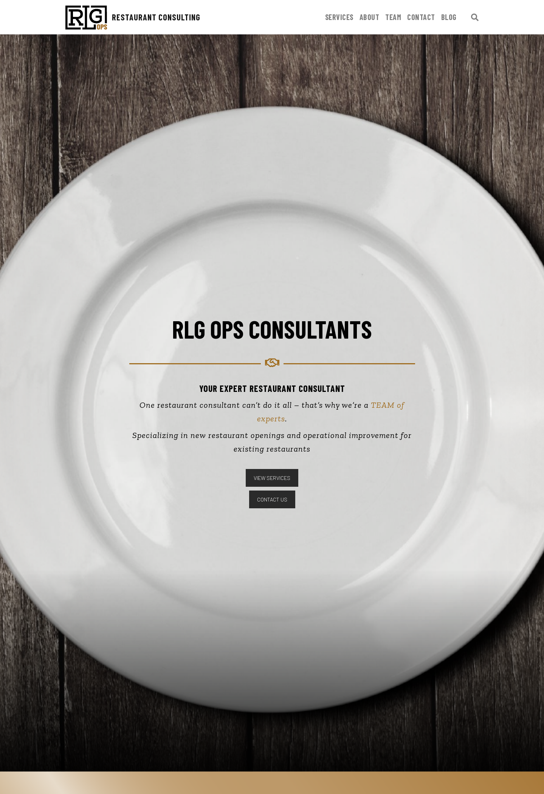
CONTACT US (272, 499)
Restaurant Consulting (131, 17)
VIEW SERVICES (272, 478)
